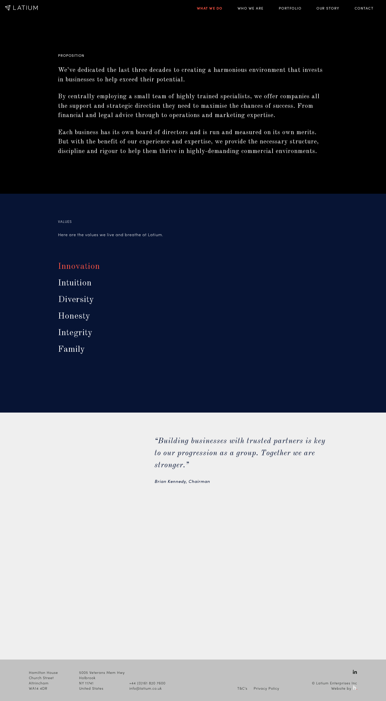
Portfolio (290, 8)
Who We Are (251, 8)
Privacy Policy (266, 688)
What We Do (210, 8)
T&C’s (242, 688)
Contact (364, 8)
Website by (344, 688)
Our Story (328, 8)
